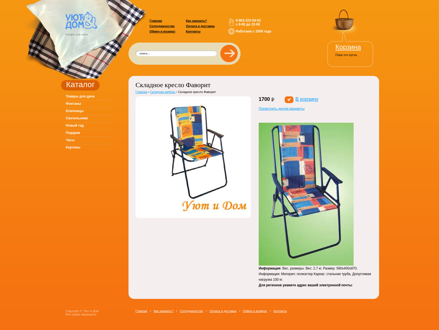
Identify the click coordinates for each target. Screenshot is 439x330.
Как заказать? (196, 20)
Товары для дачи (80, 96)
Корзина (348, 47)
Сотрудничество (162, 26)
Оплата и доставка (200, 26)
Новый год (75, 125)
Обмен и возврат (163, 31)
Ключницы (75, 111)
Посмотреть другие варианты (282, 109)
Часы (70, 140)
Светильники (77, 118)
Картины (73, 147)
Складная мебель (163, 92)
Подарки (73, 133)
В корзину (306, 99)
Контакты (193, 31)
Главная (156, 20)
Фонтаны (73, 104)
